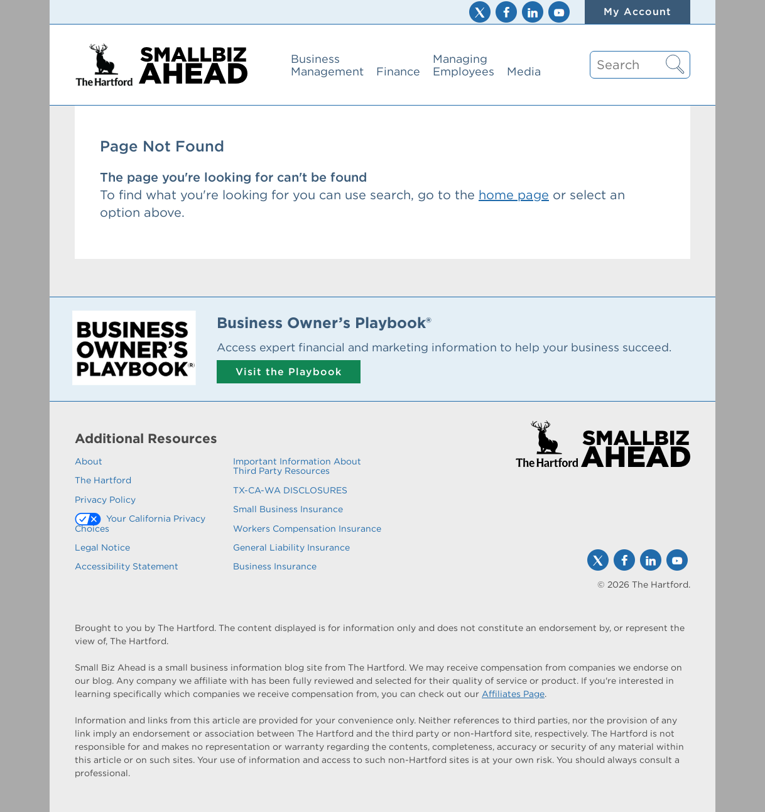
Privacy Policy (105, 500)
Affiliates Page (513, 694)
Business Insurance (275, 566)
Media (524, 71)
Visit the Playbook (289, 372)
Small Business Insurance (288, 509)
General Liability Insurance (291, 547)
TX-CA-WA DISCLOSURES (290, 490)
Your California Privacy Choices (140, 523)
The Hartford (103, 480)
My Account (637, 12)
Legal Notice (102, 547)
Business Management (327, 65)
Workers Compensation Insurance (307, 529)
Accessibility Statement (126, 566)
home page (514, 194)
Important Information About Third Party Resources (297, 466)
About (88, 461)
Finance (398, 71)
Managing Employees (463, 65)
